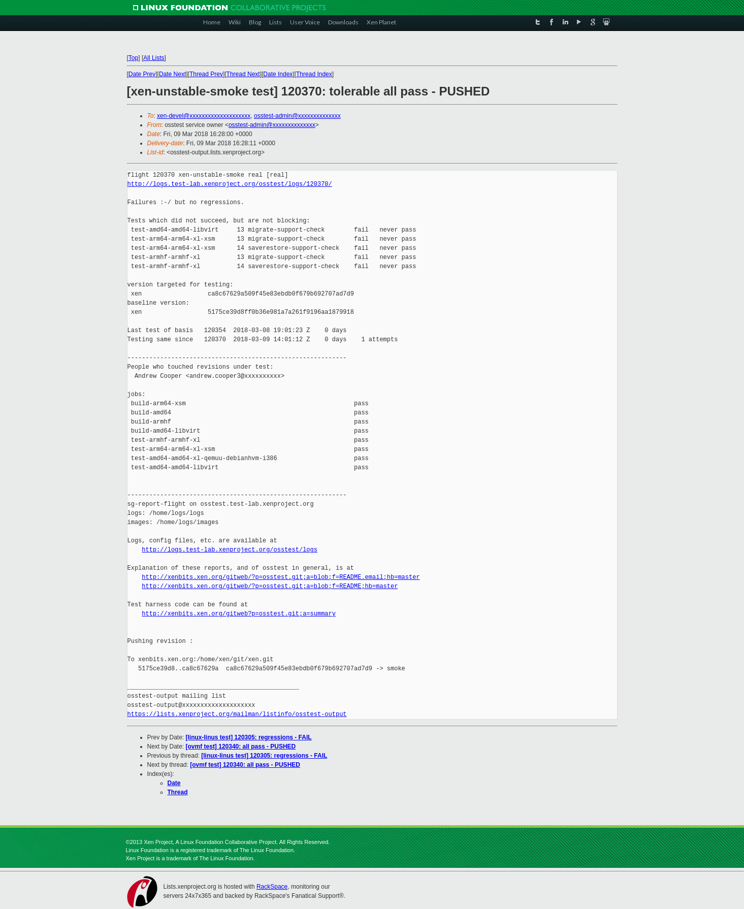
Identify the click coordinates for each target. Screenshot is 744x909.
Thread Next (243, 74)
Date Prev (141, 74)
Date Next (172, 74)
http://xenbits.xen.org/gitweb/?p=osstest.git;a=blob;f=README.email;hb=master (280, 577)
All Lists (153, 57)
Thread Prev (206, 74)
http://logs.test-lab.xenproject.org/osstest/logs (229, 549)
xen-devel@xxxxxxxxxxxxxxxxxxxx (203, 115)
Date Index (278, 74)
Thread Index (314, 74)
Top (133, 57)
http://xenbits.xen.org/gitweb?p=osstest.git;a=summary (239, 613)
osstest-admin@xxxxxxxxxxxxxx (297, 115)
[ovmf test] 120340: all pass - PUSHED (241, 746)
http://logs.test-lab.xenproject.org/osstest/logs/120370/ (229, 184)
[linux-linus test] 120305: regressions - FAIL (249, 737)
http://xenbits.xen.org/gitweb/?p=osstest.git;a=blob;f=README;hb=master (270, 586)
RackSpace (271, 886)
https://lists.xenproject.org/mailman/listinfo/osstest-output (237, 714)
